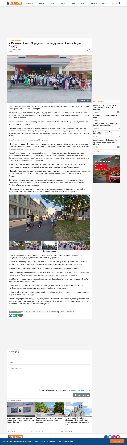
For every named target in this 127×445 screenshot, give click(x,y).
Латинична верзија (69, 437)
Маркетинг (35, 437)
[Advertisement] (63, 22)
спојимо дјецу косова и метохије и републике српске (39, 312)
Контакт (53, 437)
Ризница (62, 3)
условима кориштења (81, 390)
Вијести (41, 3)
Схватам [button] (117, 441)
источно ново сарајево (67, 312)
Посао (52, 3)
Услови (59, 437)
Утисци (73, 3)
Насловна (29, 3)
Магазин (94, 3)
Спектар (105, 3)
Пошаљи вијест (45, 437)
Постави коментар (82, 395)
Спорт (83, 3)
